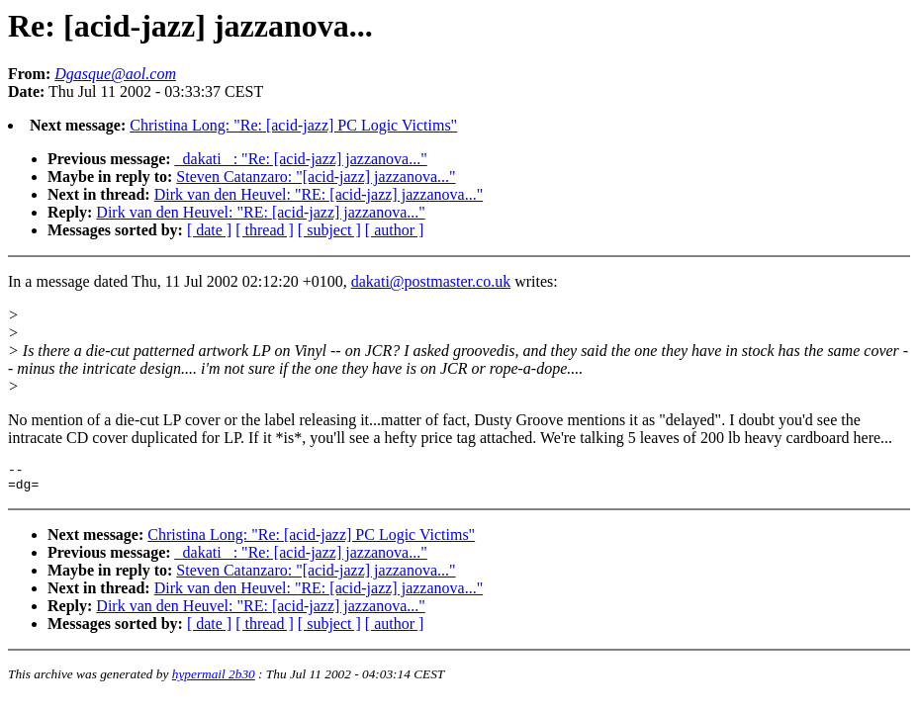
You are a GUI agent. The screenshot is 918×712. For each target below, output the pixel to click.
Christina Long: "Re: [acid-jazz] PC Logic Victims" (293, 125)
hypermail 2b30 (213, 679)
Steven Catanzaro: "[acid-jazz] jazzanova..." (315, 176)
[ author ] (394, 230)
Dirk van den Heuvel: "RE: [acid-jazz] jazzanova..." (318, 194)
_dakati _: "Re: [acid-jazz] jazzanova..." (301, 158)
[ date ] (209, 230)
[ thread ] (264, 230)
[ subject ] (329, 230)
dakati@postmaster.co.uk (430, 281)
